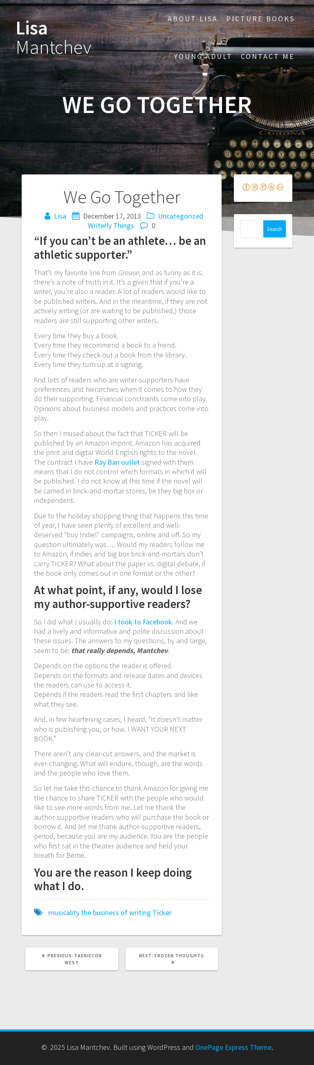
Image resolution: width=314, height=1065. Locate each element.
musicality (63, 912)
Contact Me (268, 56)
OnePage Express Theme (233, 1047)
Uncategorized (180, 216)
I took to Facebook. (144, 621)
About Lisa (193, 18)
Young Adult (203, 56)
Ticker (162, 912)
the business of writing (116, 912)
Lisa (53, 37)
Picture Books (260, 18)
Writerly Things (111, 225)
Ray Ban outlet (117, 462)
